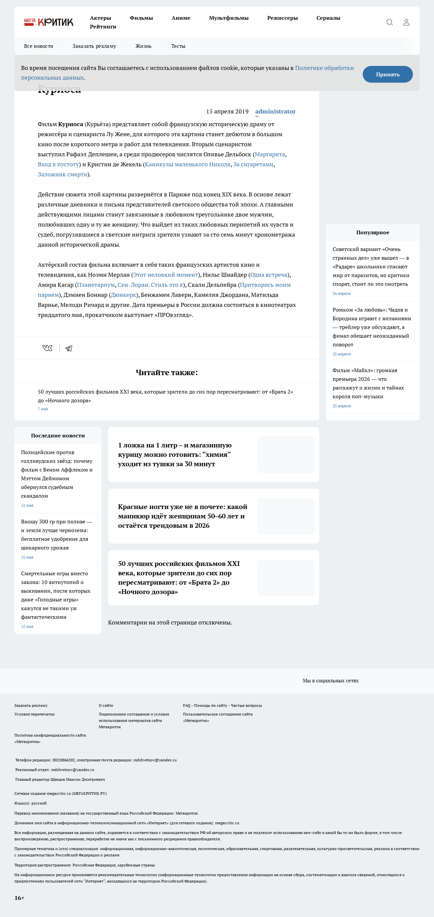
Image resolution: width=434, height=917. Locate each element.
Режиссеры (282, 17)
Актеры (100, 17)
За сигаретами (253, 164)
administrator (275, 111)
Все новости (38, 46)
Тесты (178, 46)
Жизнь (144, 46)
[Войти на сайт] (406, 22)
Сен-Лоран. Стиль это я (150, 284)
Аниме (181, 17)
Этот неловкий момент (165, 274)
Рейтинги (103, 26)
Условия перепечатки (34, 714)
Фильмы (141, 17)
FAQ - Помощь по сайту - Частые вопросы (222, 705)
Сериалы (328, 17)
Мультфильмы (229, 17)
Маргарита (270, 154)
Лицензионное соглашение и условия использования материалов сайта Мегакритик (134, 720)
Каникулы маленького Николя (188, 164)
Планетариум (96, 284)
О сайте (106, 705)
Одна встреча (268, 274)
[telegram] (71, 348)
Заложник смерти (62, 174)
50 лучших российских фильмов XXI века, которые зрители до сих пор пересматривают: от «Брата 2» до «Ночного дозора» (167, 400)
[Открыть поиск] (389, 22)
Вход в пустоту (58, 164)
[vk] (48, 348)
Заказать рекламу (94, 46)
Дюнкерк (123, 295)
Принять (388, 74)
